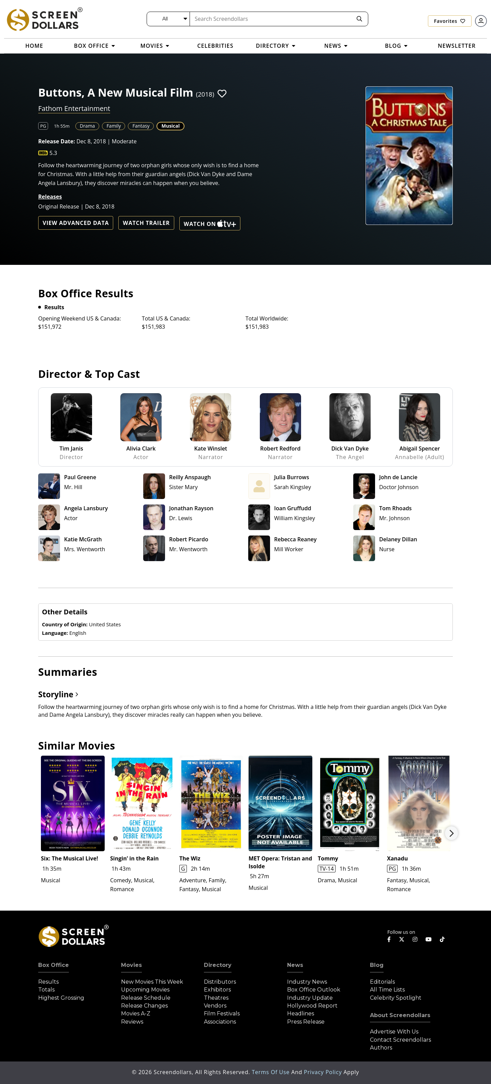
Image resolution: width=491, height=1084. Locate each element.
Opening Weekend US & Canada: (79, 318)
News (295, 965)
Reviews (132, 1021)
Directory (218, 965)
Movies (131, 965)
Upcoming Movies (145, 989)
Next (451, 833)
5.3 (53, 153)
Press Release (306, 1021)
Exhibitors (217, 989)
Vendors (215, 1005)
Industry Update (310, 998)
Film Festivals (222, 1013)
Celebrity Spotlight (395, 998)
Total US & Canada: (166, 318)
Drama (87, 126)
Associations (220, 1021)
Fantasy (140, 126)
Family (113, 126)
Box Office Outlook (313, 989)
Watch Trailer (146, 223)
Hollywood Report (312, 1005)
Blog (377, 965)
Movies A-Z (135, 1013)
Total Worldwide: (267, 318)
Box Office (53, 965)
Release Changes (144, 1005)
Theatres (216, 998)
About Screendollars (400, 1015)
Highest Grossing (61, 998)
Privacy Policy (323, 1072)
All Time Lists (387, 989)
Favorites (449, 21)
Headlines (300, 1013)
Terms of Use (271, 1072)
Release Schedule (145, 998)
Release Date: (56, 141)
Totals (46, 989)
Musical (170, 126)
